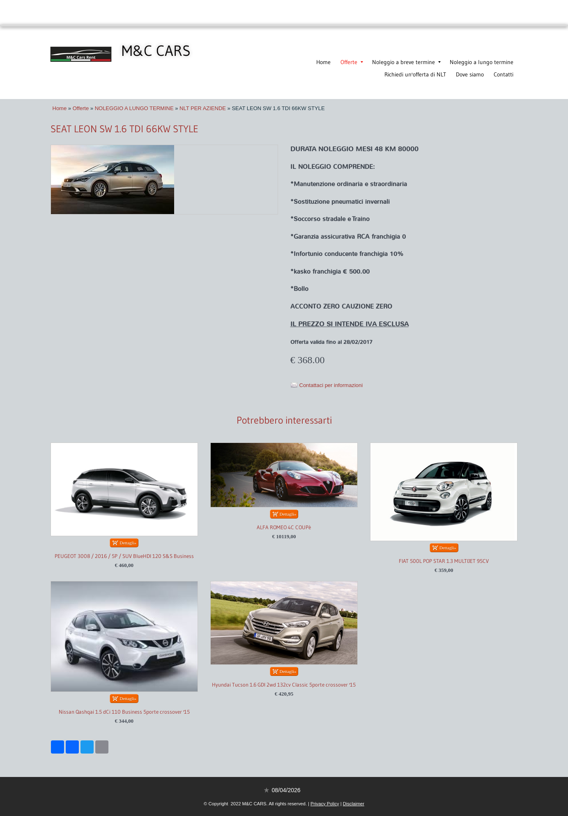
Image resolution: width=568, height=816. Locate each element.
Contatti (503, 74)
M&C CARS (156, 50)
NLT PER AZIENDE (202, 108)
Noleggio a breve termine (406, 62)
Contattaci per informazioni (331, 385)
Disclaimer (353, 803)
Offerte (351, 62)
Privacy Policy (324, 803)
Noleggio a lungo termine (481, 62)
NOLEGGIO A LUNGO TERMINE (134, 108)
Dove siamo (470, 74)
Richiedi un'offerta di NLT (415, 74)
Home (323, 62)
